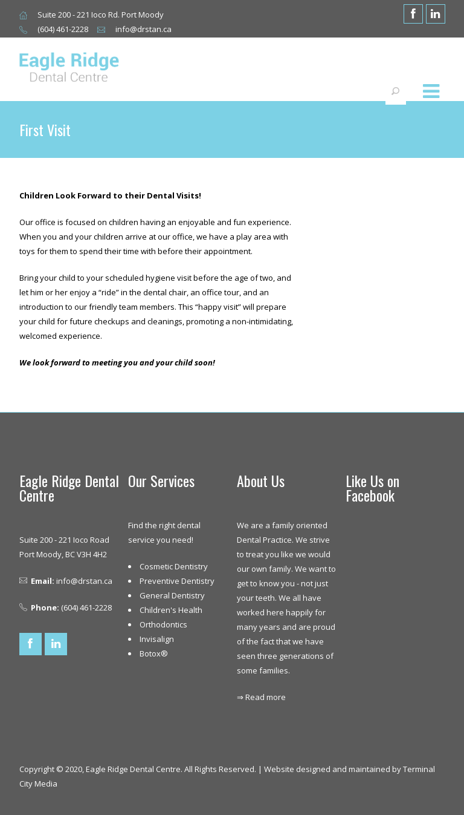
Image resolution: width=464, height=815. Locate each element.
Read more (265, 697)
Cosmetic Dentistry (174, 566)
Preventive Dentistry (177, 580)
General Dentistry (172, 595)
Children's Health (171, 609)
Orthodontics (163, 624)
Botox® (154, 653)
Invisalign (157, 638)
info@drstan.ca (84, 580)
